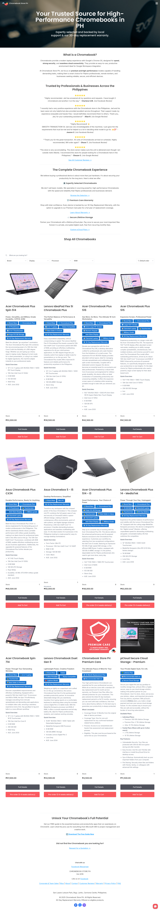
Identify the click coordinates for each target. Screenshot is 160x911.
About (67, 883)
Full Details (22, 429)
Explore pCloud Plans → (80, 230)
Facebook (84, 879)
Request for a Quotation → (79, 848)
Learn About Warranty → (80, 212)
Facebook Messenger (80, 867)
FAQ (119, 883)
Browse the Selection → (79, 195)
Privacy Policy (110, 883)
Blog (62, 883)
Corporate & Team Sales (49, 883)
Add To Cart (22, 437)
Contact (75, 883)
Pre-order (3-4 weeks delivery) (99, 605)
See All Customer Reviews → (79, 160)
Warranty (99, 883)
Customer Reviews (86, 883)
